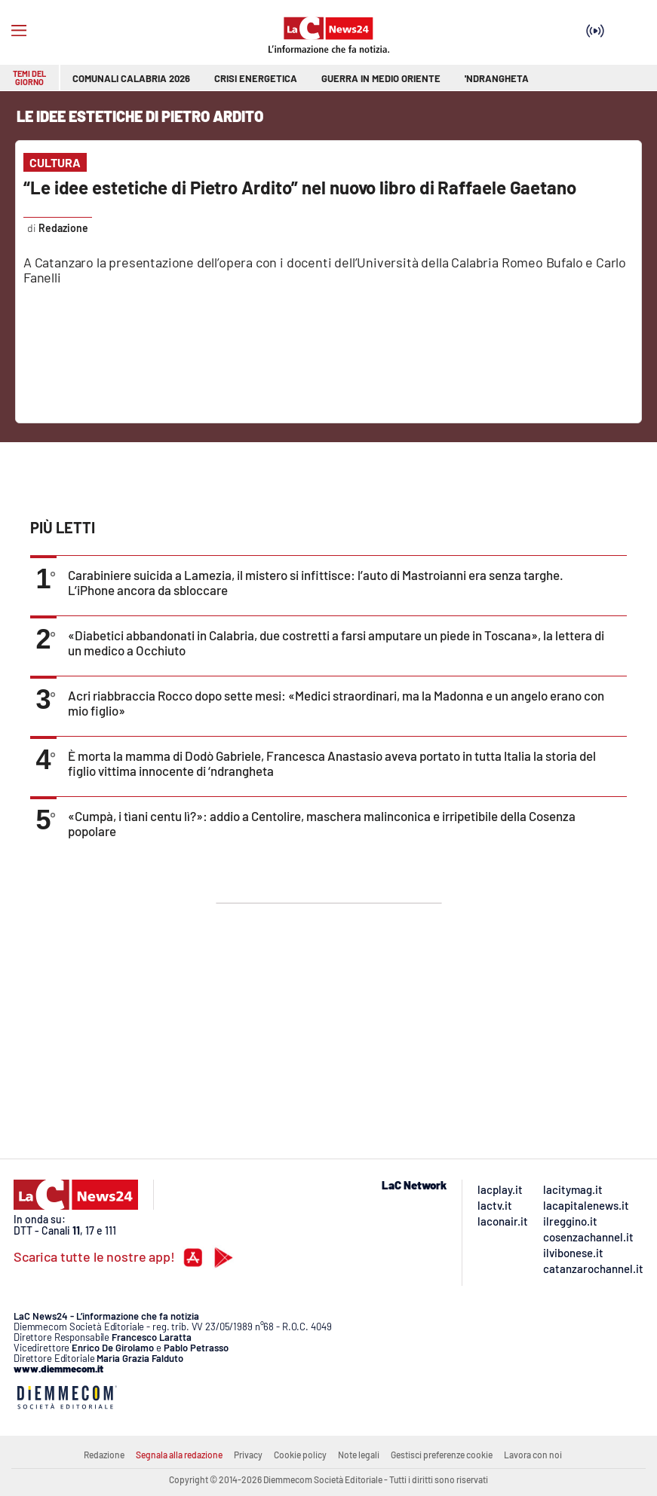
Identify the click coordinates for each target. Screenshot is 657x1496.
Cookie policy (300, 1454)
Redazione (104, 1454)
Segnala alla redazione (179, 1454)
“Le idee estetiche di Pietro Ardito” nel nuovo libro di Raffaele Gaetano (299, 187)
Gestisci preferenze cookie (442, 1454)
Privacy (248, 1454)
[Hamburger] (18, 30)
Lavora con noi (533, 1454)
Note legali (358, 1454)
